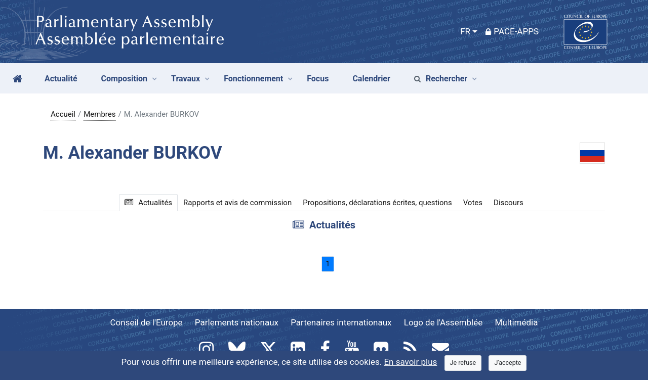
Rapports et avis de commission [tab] (237, 202)
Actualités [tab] (148, 202)
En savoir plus (410, 362)
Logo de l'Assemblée (443, 322)
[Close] (463, 363)
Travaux (185, 78)
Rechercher (440, 78)
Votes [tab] (472, 202)
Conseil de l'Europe (146, 322)
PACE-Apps (512, 31)
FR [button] (465, 31)
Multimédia (516, 322)
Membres (99, 114)
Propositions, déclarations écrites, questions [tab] (377, 202)
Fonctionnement (253, 78)
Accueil (63, 114)
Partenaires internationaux (341, 322)
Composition (124, 78)
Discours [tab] (508, 202)
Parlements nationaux (236, 322)
